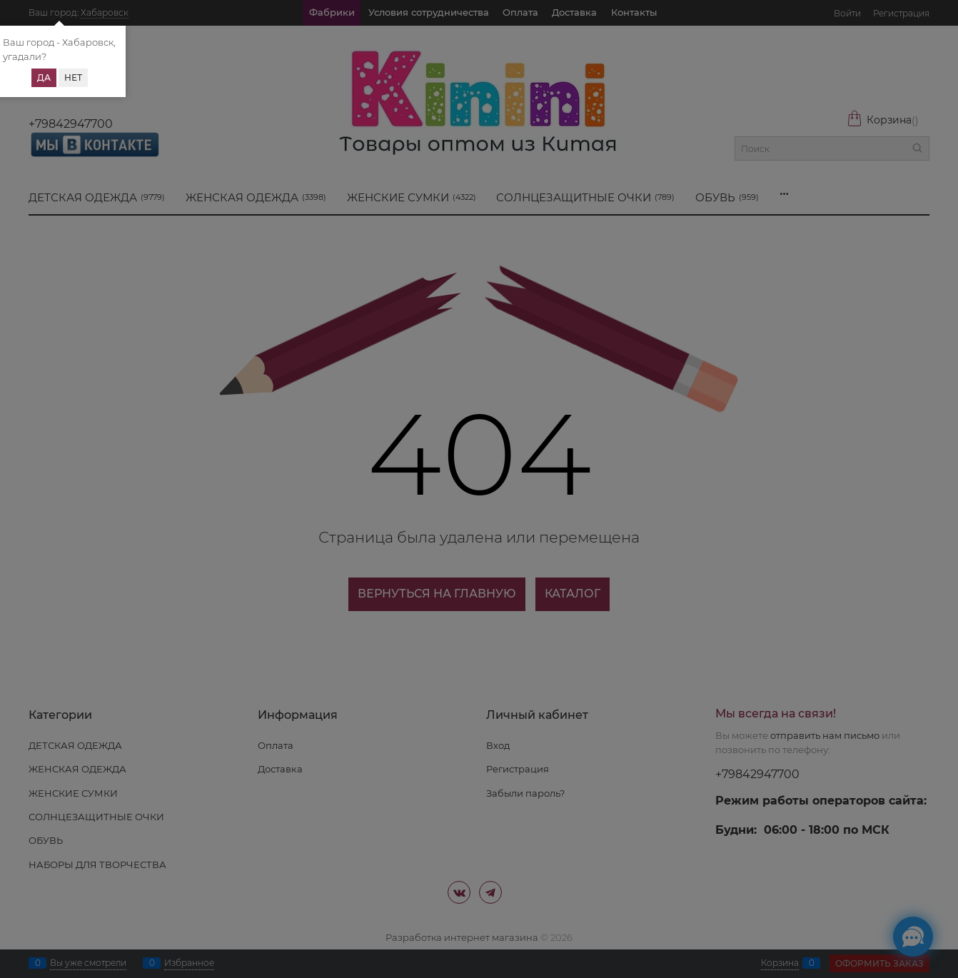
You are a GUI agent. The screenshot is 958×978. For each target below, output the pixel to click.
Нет (73, 77)
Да (44, 77)
